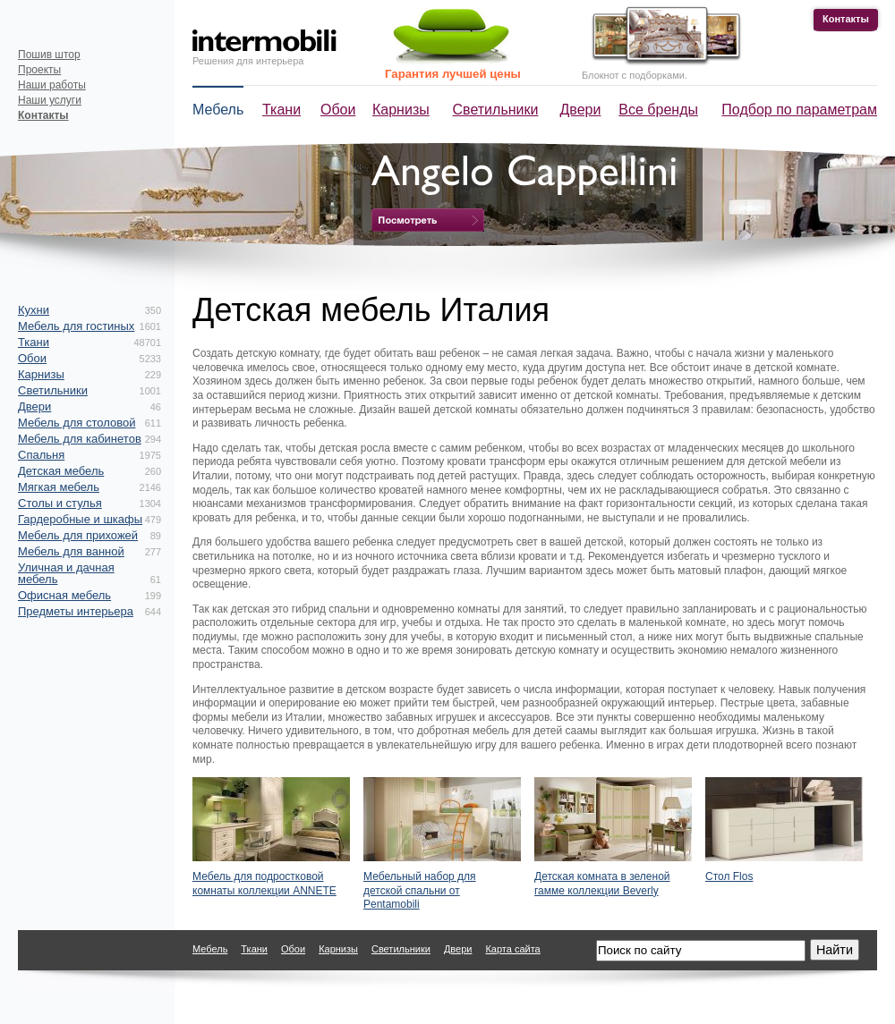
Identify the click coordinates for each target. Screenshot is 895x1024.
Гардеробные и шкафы (80, 519)
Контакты (846, 18)
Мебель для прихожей (78, 535)
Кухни (33, 310)
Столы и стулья (60, 503)
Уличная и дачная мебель (66, 573)
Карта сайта (512, 949)
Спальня (41, 454)
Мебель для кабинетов (79, 438)
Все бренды (658, 109)
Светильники (496, 109)
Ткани (281, 109)
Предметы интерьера (75, 611)
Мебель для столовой (76, 422)
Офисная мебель (64, 595)
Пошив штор (49, 54)
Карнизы (401, 109)
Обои (337, 109)
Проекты (39, 69)
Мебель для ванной (71, 551)
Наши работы (52, 85)
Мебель (217, 109)
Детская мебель (61, 471)
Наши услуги (49, 100)
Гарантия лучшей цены (453, 73)
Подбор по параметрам (799, 109)
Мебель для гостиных (76, 326)
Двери (580, 109)
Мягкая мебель (58, 487)
